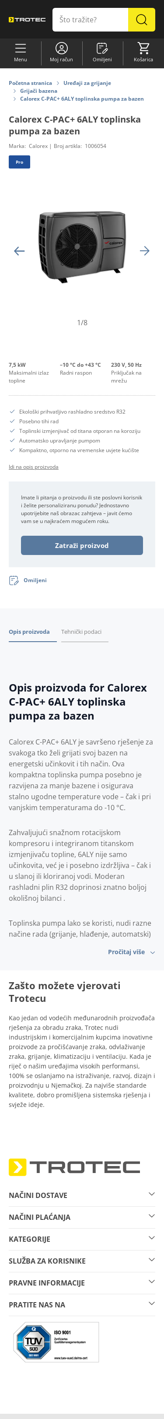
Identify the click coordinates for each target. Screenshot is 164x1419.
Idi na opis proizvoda (34, 467)
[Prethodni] (19, 250)
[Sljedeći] (144, 250)
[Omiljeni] (28, 580)
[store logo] (27, 19)
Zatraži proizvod (82, 545)
